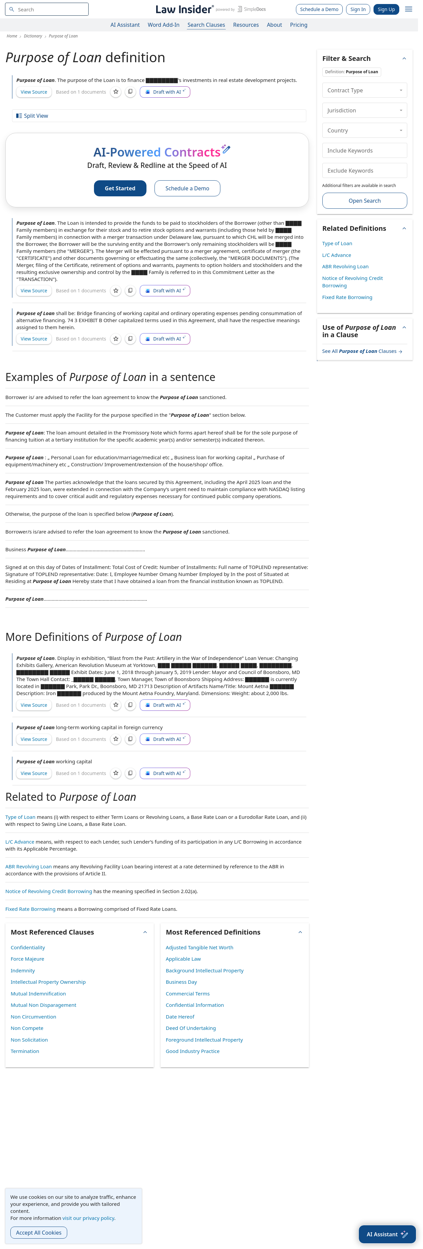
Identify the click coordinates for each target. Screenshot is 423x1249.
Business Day (181, 981)
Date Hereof (180, 1016)
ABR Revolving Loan (28, 866)
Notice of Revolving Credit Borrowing (48, 891)
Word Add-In (164, 24)
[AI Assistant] (387, 1234)
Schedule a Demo (319, 9)
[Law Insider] (210, 9)
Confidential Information (195, 1004)
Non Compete (27, 1028)
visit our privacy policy (88, 1218)
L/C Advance (19, 841)
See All (362, 351)
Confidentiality (28, 947)
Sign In (358, 9)
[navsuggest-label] (47, 9)
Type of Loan (20, 816)
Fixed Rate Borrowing (30, 908)
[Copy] (130, 92)
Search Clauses (206, 24)
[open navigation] (409, 9)
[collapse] (401, 90)
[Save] (115, 92)
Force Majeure (27, 958)
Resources (246, 24)
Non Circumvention (33, 1016)
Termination (25, 1051)
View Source (34, 92)
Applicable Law (183, 958)
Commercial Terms (188, 993)
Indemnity (23, 970)
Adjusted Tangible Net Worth (199, 947)
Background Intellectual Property (205, 970)
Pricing (299, 24)
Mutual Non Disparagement (43, 1004)
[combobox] (47, 9)
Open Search (365, 200)
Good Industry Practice (193, 1051)
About (274, 24)
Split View (31, 115)
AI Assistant (125, 24)
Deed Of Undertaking (191, 1028)
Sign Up (386, 9)
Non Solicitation (29, 1039)
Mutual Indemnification (38, 993)
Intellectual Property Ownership (48, 981)
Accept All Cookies (39, 1232)
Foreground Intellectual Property (204, 1039)
